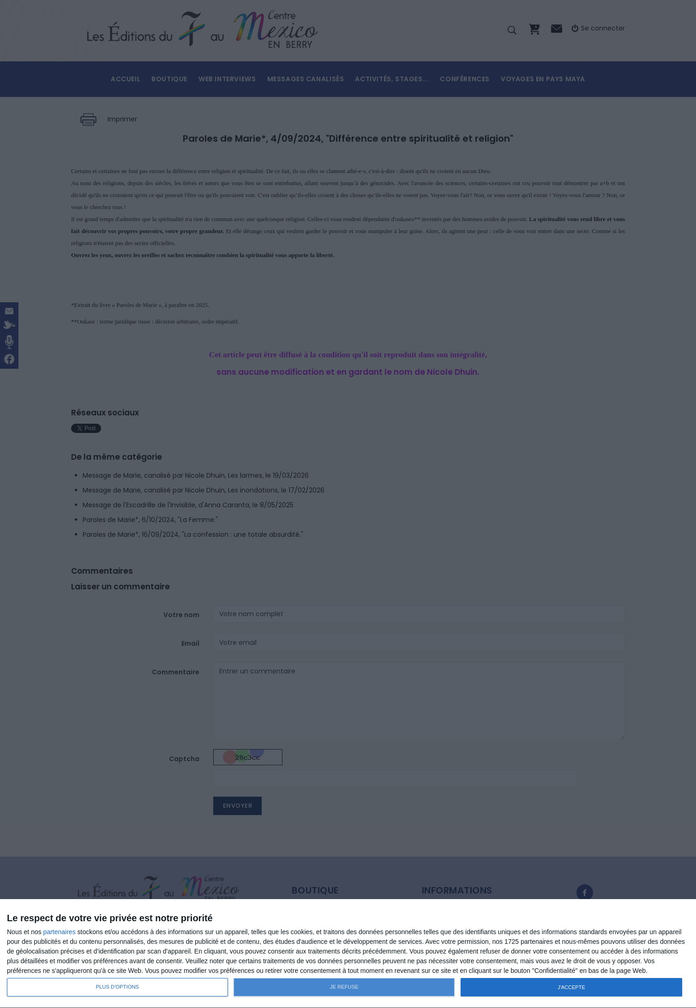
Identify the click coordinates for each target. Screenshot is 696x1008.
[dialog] (348, 954)
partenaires (59, 932)
